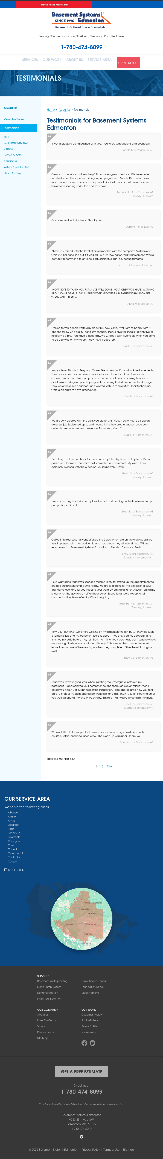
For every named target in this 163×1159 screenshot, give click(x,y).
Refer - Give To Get (16, 165)
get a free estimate (81, 1069)
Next (110, 764)
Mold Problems (90, 991)
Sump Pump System (49, 985)
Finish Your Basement (49, 997)
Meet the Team (14, 117)
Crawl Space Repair (94, 979)
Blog (6, 135)
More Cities (16, 868)
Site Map (42, 1036)
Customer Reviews (16, 141)
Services (28, 61)
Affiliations (10, 159)
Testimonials (11, 126)
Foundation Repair (93, 985)
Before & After (13, 153)
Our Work (52, 61)
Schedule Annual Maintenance (54, 4)
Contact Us (132, 61)
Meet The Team (46, 1018)
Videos (8, 147)
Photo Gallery (13, 171)
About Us (76, 61)
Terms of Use (111, 1148)
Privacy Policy (45, 1030)
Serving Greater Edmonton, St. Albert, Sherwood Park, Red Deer (81, 36)
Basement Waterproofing (52, 979)
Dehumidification (47, 991)
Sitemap (128, 1148)
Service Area (103, 61)
